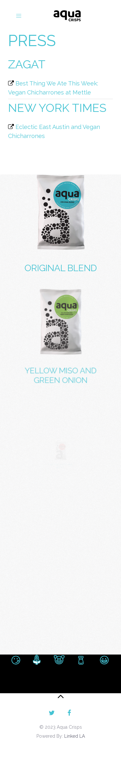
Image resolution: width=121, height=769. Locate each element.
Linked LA (74, 736)
